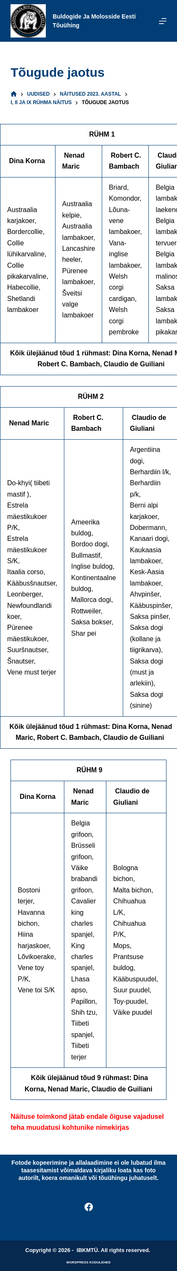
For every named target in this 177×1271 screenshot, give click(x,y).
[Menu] (162, 21)
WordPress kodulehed (88, 1262)
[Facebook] (89, 1207)
